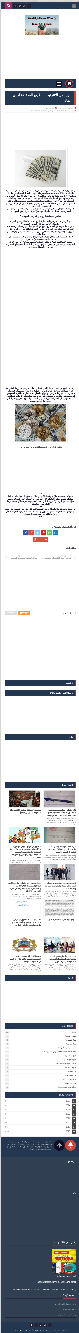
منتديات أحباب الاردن (65, 1315)
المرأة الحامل (70, 1056)
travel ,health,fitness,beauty (65, 1304)
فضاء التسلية (69, 1071)
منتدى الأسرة (70, 1083)
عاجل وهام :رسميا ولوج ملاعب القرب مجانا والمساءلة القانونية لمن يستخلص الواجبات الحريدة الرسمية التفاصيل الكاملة (23, 887)
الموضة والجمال (69, 1060)
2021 (67, 1118)
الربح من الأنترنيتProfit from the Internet (43, 111)
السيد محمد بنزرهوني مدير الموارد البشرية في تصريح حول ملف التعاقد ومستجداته (59, 886)
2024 (67, 1105)
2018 (67, 1131)
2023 (67, 1109)
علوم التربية (70, 1067)
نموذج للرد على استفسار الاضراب (60, 920)
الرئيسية (69, 111)
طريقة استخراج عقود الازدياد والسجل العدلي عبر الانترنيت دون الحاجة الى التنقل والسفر (61, 849)
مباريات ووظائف (69, 1079)
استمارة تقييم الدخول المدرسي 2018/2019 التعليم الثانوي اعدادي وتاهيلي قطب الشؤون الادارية (25, 922)
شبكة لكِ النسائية (66, 1309)
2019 (67, 1127)
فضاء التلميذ (70, 1075)
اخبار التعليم (70, 1040)
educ (61, 111)
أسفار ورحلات (70, 1036)
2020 (67, 1122)
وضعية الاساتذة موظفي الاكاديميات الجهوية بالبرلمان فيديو (24, 811)
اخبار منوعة (70, 1044)
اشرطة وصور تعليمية (66, 1048)
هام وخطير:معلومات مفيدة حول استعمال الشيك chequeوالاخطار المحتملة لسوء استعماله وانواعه (60, 813)
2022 (67, 1114)
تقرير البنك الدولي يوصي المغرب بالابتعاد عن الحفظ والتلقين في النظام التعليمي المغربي (61, 959)
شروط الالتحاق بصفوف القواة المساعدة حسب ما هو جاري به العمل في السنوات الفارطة (24, 959)
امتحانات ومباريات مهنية (65, 1064)
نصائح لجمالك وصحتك (66, 1087)
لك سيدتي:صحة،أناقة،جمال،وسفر (31, 1330)
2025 (67, 1101)
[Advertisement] (39, 57)
